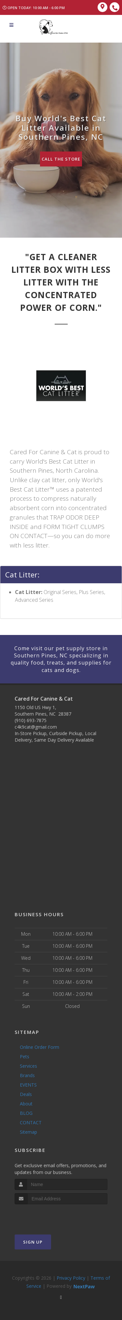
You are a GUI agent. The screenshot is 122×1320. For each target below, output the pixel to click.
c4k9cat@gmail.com (36, 727)
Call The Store (61, 159)
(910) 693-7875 (31, 720)
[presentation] (49, 1216)
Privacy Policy (71, 1278)
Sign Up (33, 1242)
